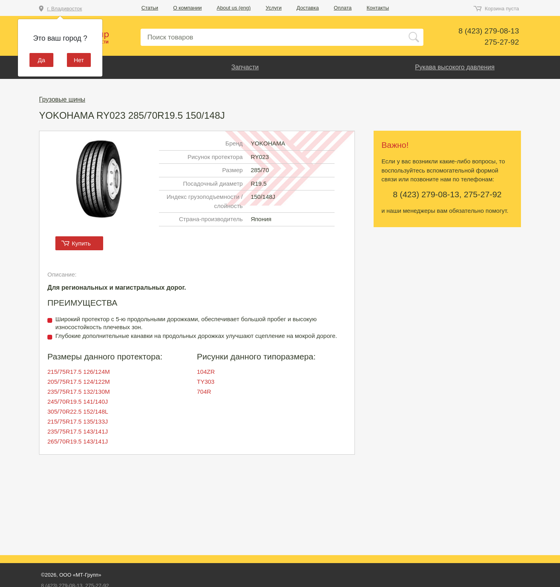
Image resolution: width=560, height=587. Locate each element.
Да (41, 60)
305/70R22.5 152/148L (77, 411)
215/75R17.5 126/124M (78, 371)
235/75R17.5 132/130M (78, 391)
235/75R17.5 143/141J (77, 431)
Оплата (343, 8)
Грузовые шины (62, 99)
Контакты (377, 8)
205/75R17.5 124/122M (78, 381)
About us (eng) (234, 8)
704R (204, 391)
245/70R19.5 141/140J (77, 401)
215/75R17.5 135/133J (77, 421)
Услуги (274, 8)
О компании (187, 8)
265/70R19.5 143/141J (77, 441)
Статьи (149, 8)
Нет (79, 60)
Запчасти (245, 67)
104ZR (206, 371)
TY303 (205, 381)
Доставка (308, 8)
